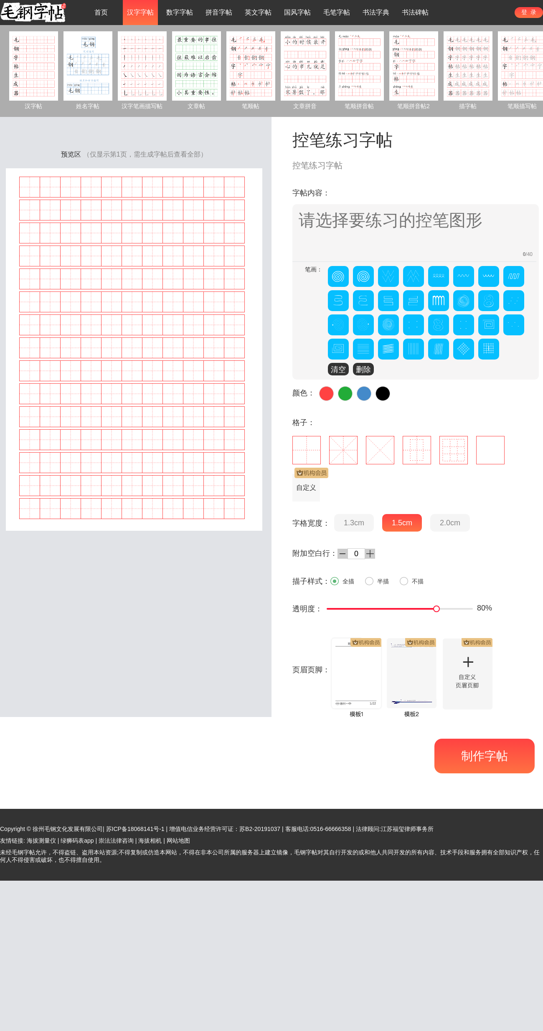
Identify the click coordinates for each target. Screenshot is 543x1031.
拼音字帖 (219, 12)
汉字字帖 (140, 12)
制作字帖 (484, 756)
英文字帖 (258, 12)
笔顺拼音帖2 (413, 106)
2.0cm (450, 523)
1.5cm (402, 523)
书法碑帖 (415, 12)
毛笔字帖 (336, 12)
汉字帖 (33, 106)
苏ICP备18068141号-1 (135, 829)
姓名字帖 (87, 106)
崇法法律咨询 (116, 840)
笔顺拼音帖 (359, 106)
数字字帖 (179, 12)
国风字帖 (297, 12)
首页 (101, 12)
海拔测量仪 (41, 840)
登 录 (528, 12)
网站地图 (178, 840)
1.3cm (354, 523)
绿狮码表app (77, 840)
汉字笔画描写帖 (142, 106)
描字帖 (468, 106)
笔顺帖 (250, 106)
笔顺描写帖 (522, 106)
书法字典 (376, 12)
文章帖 (196, 106)
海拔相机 (150, 840)
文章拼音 (305, 106)
